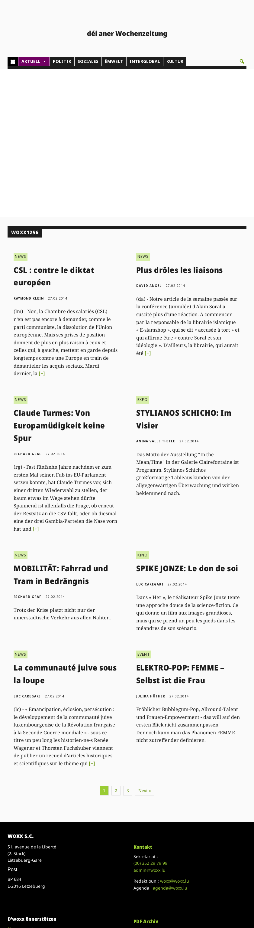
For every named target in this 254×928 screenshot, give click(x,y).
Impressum (19, 857)
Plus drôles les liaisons (179, 121)
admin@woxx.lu (149, 722)
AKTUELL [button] (34, 61)
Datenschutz (20, 864)
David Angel (149, 138)
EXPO (142, 251)
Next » (144, 642)
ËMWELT (114, 61)
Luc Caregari (149, 436)
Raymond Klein (29, 150)
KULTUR (174, 61)
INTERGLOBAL (145, 61)
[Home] (13, 61)
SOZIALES (88, 61)
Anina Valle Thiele (155, 293)
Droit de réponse (25, 850)
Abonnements (22, 781)
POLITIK (62, 61)
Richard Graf (27, 306)
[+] (42, 225)
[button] (241, 61)
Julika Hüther (150, 548)
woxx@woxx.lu (174, 733)
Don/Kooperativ (23, 794)
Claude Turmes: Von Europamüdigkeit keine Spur (59, 277)
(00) (150, 715)
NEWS (20, 108)
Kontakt (142, 699)
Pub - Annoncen (24, 787)
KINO (142, 407)
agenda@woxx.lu (170, 740)
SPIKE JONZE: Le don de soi (187, 420)
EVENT (143, 506)
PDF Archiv (145, 773)
